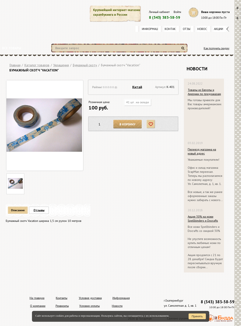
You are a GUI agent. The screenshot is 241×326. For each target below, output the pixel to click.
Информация (152, 29)
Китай (137, 87)
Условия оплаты (89, 306)
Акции (218, 29)
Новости (204, 29)
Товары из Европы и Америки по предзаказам (204, 92)
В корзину (127, 124)
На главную (37, 298)
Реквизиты (62, 306)
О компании (37, 306)
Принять (197, 316)
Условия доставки (90, 298)
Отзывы (188, 29)
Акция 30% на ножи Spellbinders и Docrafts (203, 219)
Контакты (172, 29)
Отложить (151, 124)
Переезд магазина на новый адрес (202, 151)
